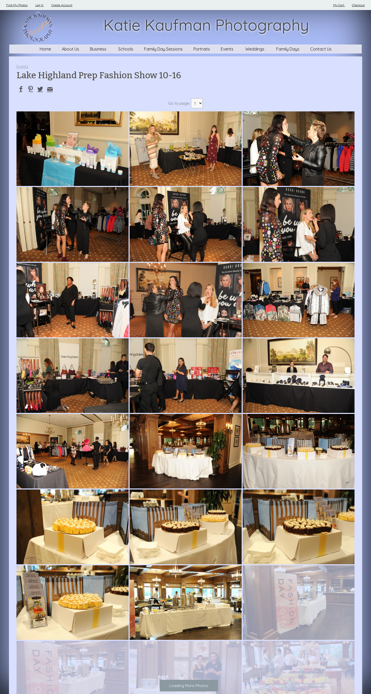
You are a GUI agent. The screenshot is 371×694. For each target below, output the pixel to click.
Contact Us (321, 49)
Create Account (61, 5)
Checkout (358, 5)
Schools (125, 49)
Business (98, 49)
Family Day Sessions (163, 49)
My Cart (339, 5)
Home (45, 49)
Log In (39, 5)
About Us (70, 49)
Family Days (287, 49)
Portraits (201, 49)
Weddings (255, 49)
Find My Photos (17, 5)
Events (227, 49)
